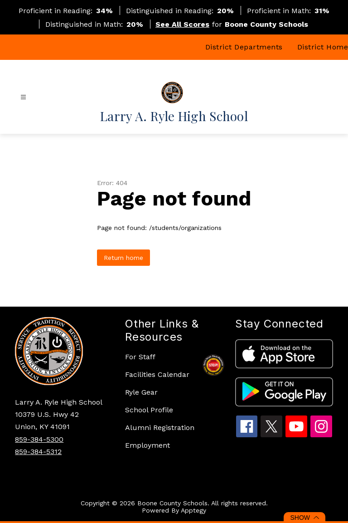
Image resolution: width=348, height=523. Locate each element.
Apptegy (193, 510)
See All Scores (182, 24)
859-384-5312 (38, 451)
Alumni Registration (159, 427)
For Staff (140, 356)
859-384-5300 (39, 439)
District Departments (244, 47)
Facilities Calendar (157, 374)
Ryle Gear (141, 392)
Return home (123, 257)
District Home (322, 47)
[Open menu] (23, 97)
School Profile (149, 410)
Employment (147, 445)
